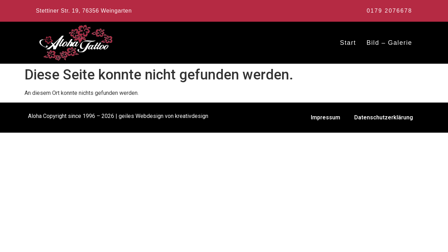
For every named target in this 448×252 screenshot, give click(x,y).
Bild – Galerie (389, 42)
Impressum (325, 117)
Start (348, 42)
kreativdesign (191, 116)
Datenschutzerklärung (383, 117)
